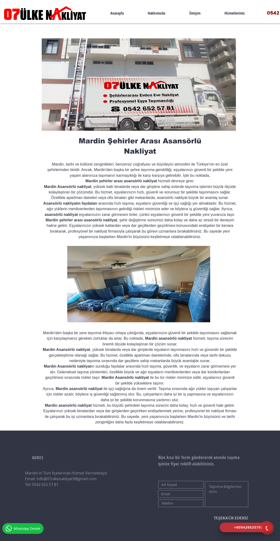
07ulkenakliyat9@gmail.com (72, 478)
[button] (235, 13)
